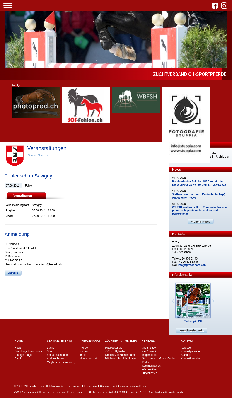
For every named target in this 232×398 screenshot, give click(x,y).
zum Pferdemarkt (191, 330)
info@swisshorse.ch (172, 392)
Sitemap (104, 386)
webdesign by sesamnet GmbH (130, 386)
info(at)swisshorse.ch (192, 265)
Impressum (90, 386)
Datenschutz (74, 386)
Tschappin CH (193, 321)
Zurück (13, 272)
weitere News (200, 221)
